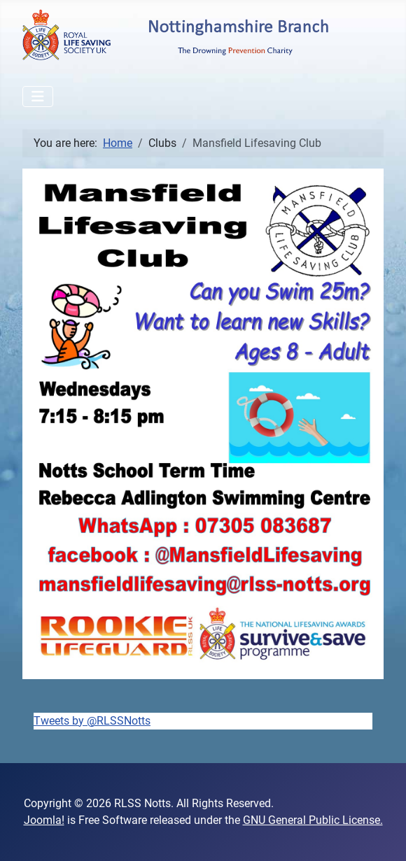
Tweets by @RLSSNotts (92, 720)
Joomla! (44, 820)
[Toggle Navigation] (37, 96)
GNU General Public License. (313, 820)
